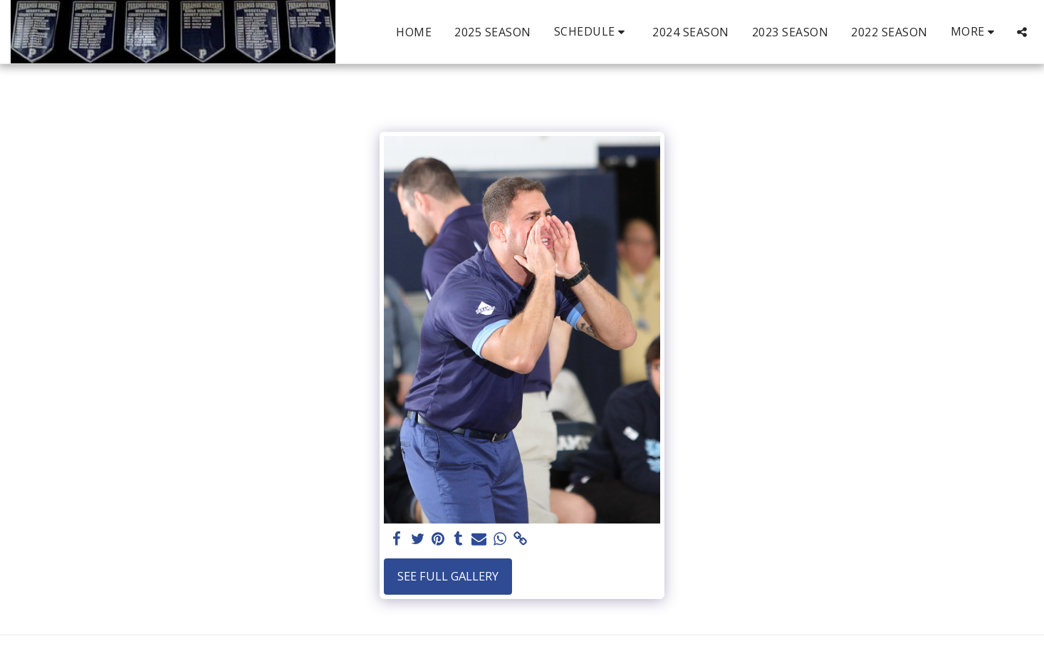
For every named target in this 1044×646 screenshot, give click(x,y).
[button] (592, 31)
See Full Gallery (447, 576)
